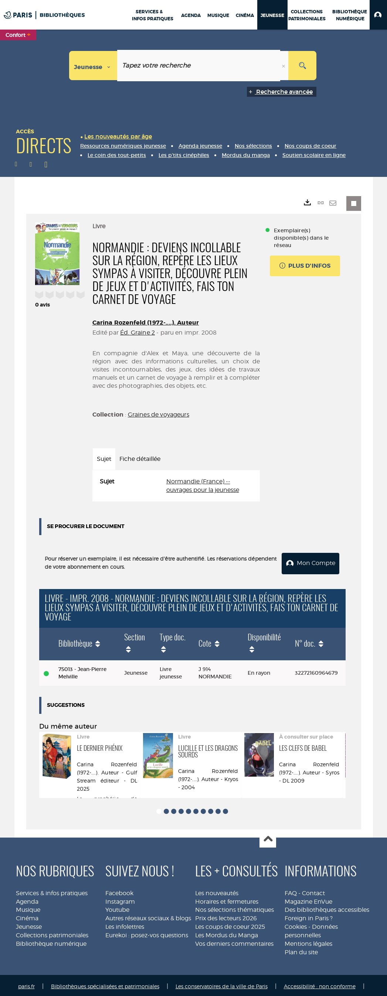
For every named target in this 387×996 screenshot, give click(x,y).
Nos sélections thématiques (234, 907)
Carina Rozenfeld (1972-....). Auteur (145, 322)
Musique (28, 907)
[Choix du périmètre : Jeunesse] (93, 65)
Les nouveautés (216, 890)
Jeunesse (29, 924)
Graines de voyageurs (158, 414)
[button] (378, 15)
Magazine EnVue (308, 899)
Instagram (120, 899)
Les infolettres (124, 924)
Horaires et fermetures (226, 899)
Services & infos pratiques (52, 890)
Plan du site (301, 950)
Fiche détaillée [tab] (139, 458)
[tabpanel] (176, 486)
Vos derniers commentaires (234, 941)
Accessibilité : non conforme (320, 984)
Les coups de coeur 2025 (230, 924)
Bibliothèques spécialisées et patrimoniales (105, 984)
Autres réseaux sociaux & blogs (148, 916)
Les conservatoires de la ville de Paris (222, 984)
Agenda (27, 899)
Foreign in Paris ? (309, 916)
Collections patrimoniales (52, 933)
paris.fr (26, 984)
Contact (313, 890)
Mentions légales (308, 941)
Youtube (117, 907)
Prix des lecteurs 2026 (226, 916)
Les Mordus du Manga (226, 933)
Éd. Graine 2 (137, 332)
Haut (267, 837)
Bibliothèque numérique (51, 941)
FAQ (291, 890)
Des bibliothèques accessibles (327, 907)
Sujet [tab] (104, 458)
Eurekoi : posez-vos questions (146, 933)
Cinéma (27, 916)
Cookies (296, 924)
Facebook (119, 890)
